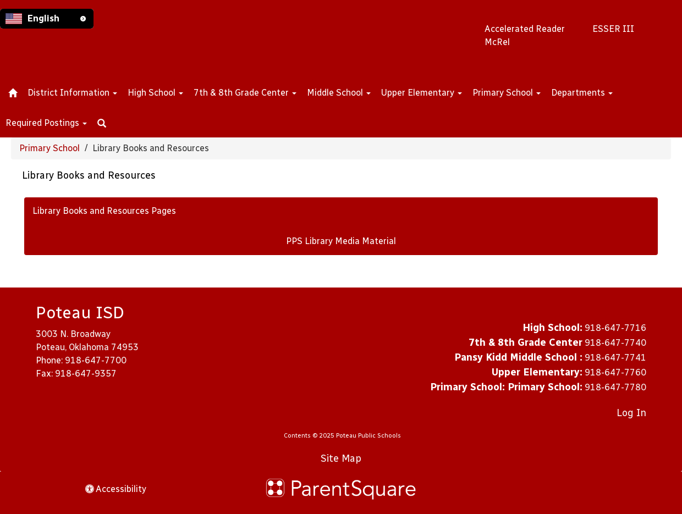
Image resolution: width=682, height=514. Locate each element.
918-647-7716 (615, 328)
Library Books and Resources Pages (104, 211)
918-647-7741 (615, 357)
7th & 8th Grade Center (245, 92)
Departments (582, 92)
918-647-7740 (615, 343)
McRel (497, 42)
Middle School (339, 92)
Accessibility (115, 489)
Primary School (506, 92)
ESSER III (613, 29)
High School (155, 92)
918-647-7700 (96, 360)
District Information (72, 92)
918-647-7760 (615, 372)
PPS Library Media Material (341, 241)
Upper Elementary (421, 92)
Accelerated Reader (525, 29)
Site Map (341, 458)
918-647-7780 (615, 387)
